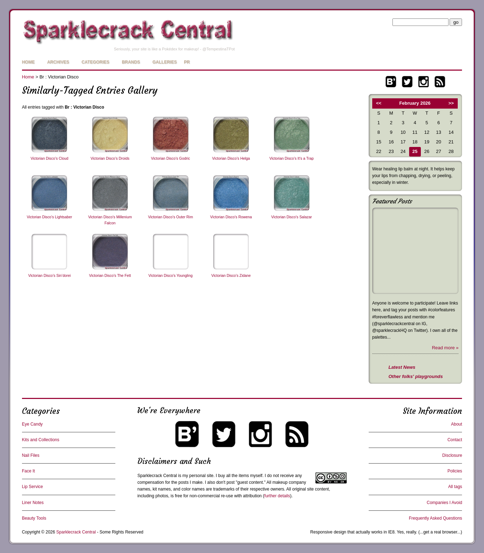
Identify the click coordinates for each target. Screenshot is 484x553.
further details (277, 495)
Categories (95, 62)
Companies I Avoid (444, 502)
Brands (131, 62)
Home (28, 62)
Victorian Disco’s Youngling (170, 276)
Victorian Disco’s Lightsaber (49, 217)
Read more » (445, 347)
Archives (58, 62)
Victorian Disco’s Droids (109, 158)
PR (187, 62)
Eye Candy (32, 424)
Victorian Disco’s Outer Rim (170, 217)
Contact (454, 439)
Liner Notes (33, 502)
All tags (455, 486)
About (456, 424)
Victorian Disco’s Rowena (231, 217)
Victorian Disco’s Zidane (231, 276)
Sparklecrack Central (157, 475)
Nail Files (30, 455)
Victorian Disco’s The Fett (110, 276)
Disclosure (452, 455)
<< (378, 103)
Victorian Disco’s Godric (170, 158)
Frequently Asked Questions (435, 518)
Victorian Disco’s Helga (231, 158)
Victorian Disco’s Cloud (49, 158)
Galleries (164, 62)
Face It (28, 471)
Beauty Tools (34, 518)
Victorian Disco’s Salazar (291, 217)
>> (451, 103)
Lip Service (32, 486)
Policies (454, 471)
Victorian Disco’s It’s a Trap (291, 158)
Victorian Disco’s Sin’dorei (49, 276)
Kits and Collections (40, 439)
